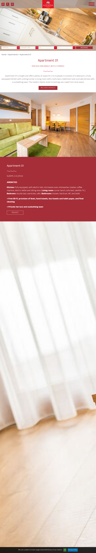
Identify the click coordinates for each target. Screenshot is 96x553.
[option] (48, 22)
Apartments (13, 55)
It (7, 4)
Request (15, 212)
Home (3, 55)
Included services (48, 87)
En (12, 4)
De (3, 4)
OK (65, 550)
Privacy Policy (72, 550)
